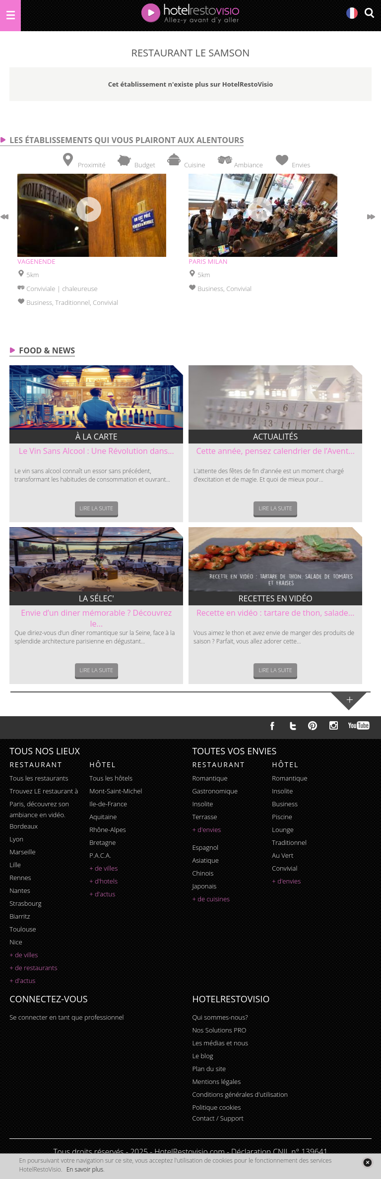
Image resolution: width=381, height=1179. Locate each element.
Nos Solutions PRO (219, 1030)
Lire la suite (97, 508)
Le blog (202, 1055)
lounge (283, 829)
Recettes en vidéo (276, 598)
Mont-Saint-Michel (115, 790)
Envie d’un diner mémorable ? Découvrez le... (96, 618)
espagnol (205, 847)
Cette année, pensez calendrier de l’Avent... (275, 450)
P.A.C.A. (100, 855)
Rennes (20, 877)
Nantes (19, 890)
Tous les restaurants (38, 778)
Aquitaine (103, 816)
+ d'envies (206, 829)
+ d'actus (22, 980)
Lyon (16, 839)
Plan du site (209, 1068)
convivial (284, 868)
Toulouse (22, 929)
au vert (282, 855)
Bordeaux (23, 826)
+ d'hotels (103, 881)
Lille (15, 864)
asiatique (205, 860)
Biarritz (19, 916)
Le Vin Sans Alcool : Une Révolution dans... (96, 450)
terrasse (204, 816)
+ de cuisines (211, 898)
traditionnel (289, 842)
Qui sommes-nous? (220, 1017)
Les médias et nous (220, 1042)
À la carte (96, 436)
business (285, 803)
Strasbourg (25, 903)
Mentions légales (216, 1081)
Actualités (275, 436)
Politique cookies (216, 1107)
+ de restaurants (33, 967)
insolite (202, 803)
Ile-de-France (108, 803)
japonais (204, 886)
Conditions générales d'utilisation (240, 1094)
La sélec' (96, 598)
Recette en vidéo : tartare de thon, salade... (275, 612)
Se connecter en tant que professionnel (66, 1017)
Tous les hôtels (110, 778)
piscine (282, 816)
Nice (15, 941)
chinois (202, 873)
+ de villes (23, 954)
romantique (209, 778)
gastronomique (215, 790)
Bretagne (102, 842)
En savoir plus (84, 1169)
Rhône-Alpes (107, 829)
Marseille (22, 851)
